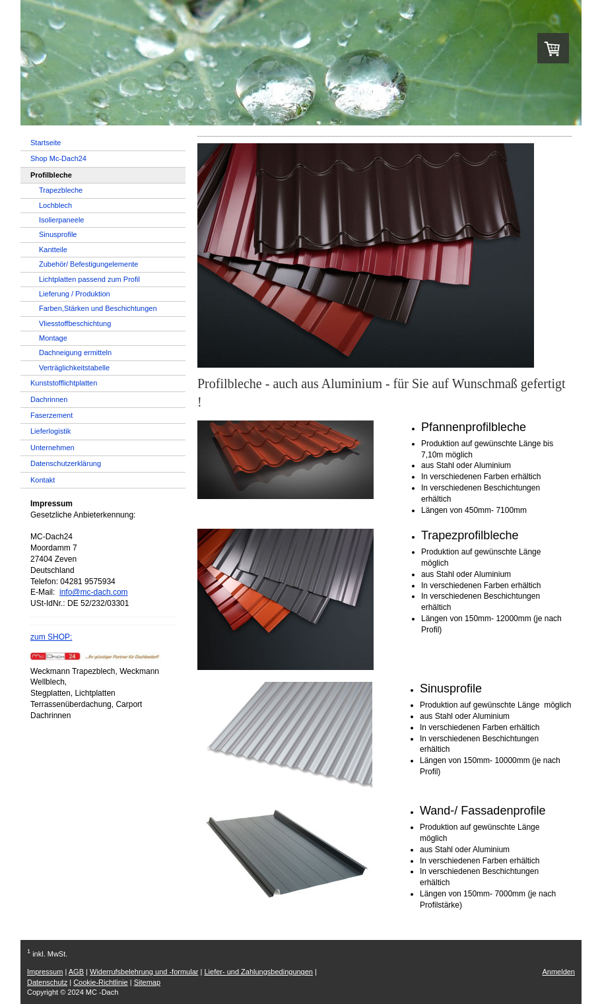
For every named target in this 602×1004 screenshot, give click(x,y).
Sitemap (147, 982)
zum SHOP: (51, 637)
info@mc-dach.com (93, 592)
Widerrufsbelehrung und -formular (144, 972)
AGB (76, 972)
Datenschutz (47, 982)
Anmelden (558, 972)
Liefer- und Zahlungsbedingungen (258, 972)
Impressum (45, 972)
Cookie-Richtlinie (100, 982)
